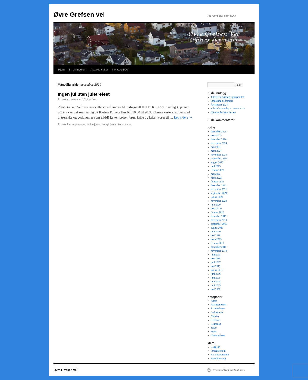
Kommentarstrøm (220, 354)
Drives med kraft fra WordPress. (228, 369)
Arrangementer (76, 124)
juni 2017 (216, 262)
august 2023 (217, 162)
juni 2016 (216, 273)
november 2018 (219, 250)
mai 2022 (216, 173)
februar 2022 (217, 181)
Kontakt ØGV (120, 69)
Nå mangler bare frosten (223, 112)
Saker (214, 327)
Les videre (183, 117)
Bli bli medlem (77, 69)
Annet (214, 300)
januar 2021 (217, 196)
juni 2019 (216, 231)
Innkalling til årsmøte (222, 100)
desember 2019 (219, 216)
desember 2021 (219, 185)
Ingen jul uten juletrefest (84, 94)
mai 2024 (216, 146)
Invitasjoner (93, 124)
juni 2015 (216, 277)
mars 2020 (216, 208)
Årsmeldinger (218, 308)
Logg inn (215, 346)
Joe (94, 99)
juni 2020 (216, 204)
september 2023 (219, 158)
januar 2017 (217, 269)
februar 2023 (217, 170)
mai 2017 (216, 266)
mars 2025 (216, 135)
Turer (213, 331)
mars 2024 (216, 150)
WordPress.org (218, 358)
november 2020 (219, 200)
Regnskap (216, 323)
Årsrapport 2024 (219, 104)
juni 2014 (216, 281)
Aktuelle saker (99, 69)
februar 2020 (217, 212)
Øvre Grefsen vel (79, 14)
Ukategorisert (218, 335)
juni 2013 (216, 285)
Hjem (61, 69)
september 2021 (219, 193)
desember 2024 (219, 139)
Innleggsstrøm (218, 350)
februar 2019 (217, 243)
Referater (216, 319)
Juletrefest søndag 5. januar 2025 (228, 108)
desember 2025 (219, 131)
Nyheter (215, 316)
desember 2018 (219, 246)
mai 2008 (216, 289)
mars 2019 (216, 239)
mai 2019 (216, 235)
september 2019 (219, 223)
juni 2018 (216, 254)
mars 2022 (216, 177)
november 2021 (219, 189)
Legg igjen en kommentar (116, 124)
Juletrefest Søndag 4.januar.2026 (227, 96)
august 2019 (217, 227)
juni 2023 (216, 166)
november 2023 (219, 154)
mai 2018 (216, 258)
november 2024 (219, 143)
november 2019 (219, 220)
